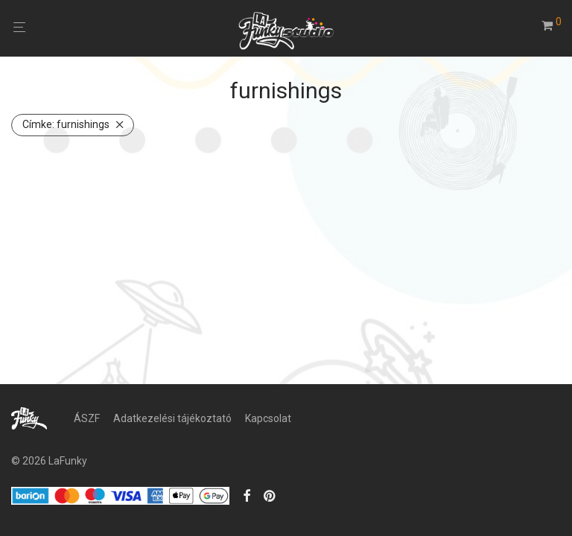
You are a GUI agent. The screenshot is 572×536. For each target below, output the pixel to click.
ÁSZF (87, 418)
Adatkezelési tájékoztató (172, 418)
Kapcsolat (268, 418)
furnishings (65, 124)
